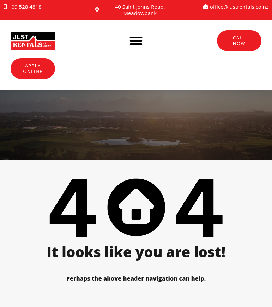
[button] (136, 40)
